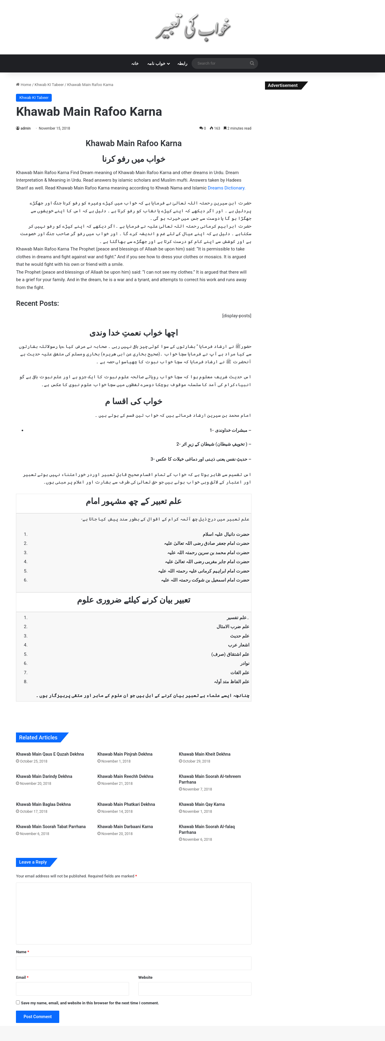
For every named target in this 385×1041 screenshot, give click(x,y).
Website (145, 977)
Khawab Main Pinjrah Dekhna (124, 754)
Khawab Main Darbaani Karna (125, 826)
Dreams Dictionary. (227, 188)
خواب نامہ (156, 63)
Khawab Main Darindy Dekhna (44, 776)
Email (22, 977)
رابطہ (182, 63)
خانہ (135, 63)
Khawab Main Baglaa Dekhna (43, 804)
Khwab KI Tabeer (49, 84)
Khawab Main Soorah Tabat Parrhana (51, 826)
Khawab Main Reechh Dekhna (125, 776)
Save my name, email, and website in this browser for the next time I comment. (90, 1003)
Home (23, 84)
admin (25, 128)
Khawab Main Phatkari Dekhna (126, 804)
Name (22, 952)
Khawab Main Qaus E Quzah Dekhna (50, 754)
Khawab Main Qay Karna (202, 804)
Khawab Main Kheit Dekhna (204, 754)
